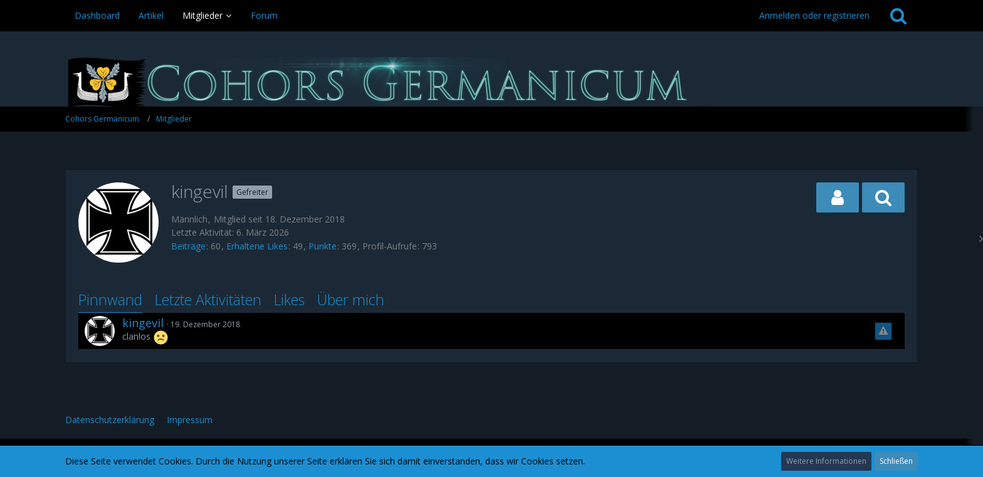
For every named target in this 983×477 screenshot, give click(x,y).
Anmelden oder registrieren (814, 15)
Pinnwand (110, 300)
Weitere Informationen (826, 461)
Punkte (322, 246)
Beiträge (188, 246)
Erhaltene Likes (257, 246)
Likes (289, 300)
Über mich (350, 300)
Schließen (896, 461)
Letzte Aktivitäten (208, 300)
